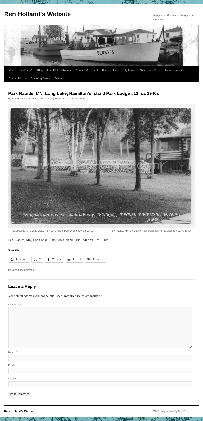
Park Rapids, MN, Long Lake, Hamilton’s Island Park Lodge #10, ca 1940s (52, 230)
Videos (58, 78)
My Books (129, 70)
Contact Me (82, 70)
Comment (14, 304)
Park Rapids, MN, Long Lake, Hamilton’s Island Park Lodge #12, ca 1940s (151, 230)
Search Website (174, 70)
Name (12, 352)
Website (12, 378)
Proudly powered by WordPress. (173, 411)
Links (116, 70)
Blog (40, 70)
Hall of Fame (101, 70)
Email (12, 365)
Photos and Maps (149, 70)
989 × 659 (72, 98)
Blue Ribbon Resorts (59, 70)
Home (12, 70)
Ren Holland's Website (37, 14)
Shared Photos (18, 78)
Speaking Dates (40, 78)
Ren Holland (18, 98)
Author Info (26, 70)
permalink (29, 270)
